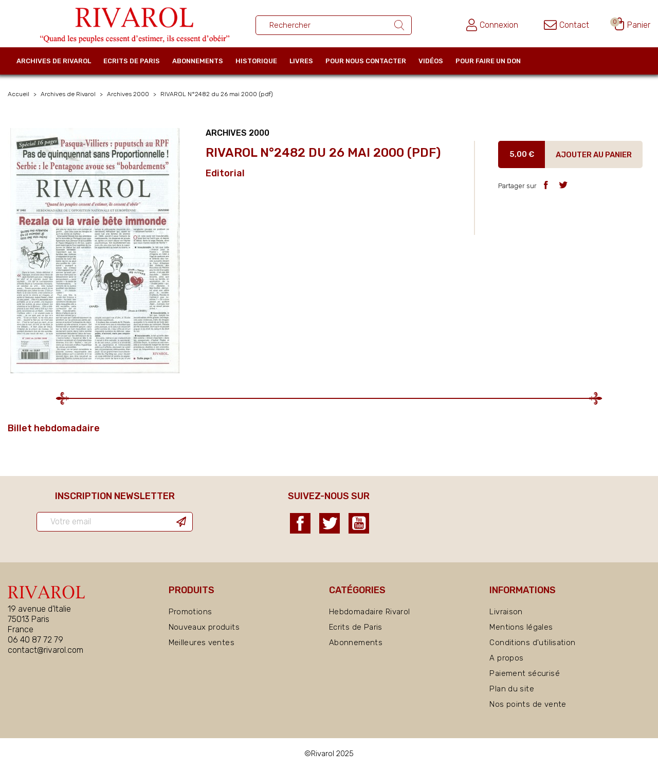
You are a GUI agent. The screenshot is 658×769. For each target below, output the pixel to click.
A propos (506, 658)
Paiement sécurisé (524, 673)
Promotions (190, 611)
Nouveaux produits (204, 627)
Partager (545, 184)
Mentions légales (521, 627)
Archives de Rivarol (53, 61)
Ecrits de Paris (131, 61)
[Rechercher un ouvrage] (333, 25)
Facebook (300, 523)
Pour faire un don (488, 61)
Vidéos (430, 61)
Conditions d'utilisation (532, 642)
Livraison (505, 611)
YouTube (359, 523)
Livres (301, 61)
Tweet (563, 184)
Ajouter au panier (594, 154)
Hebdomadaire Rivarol (369, 611)
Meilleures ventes (201, 642)
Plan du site (511, 688)
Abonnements (197, 61)
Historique (256, 61)
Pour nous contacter (365, 61)
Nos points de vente (527, 704)
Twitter (329, 523)
